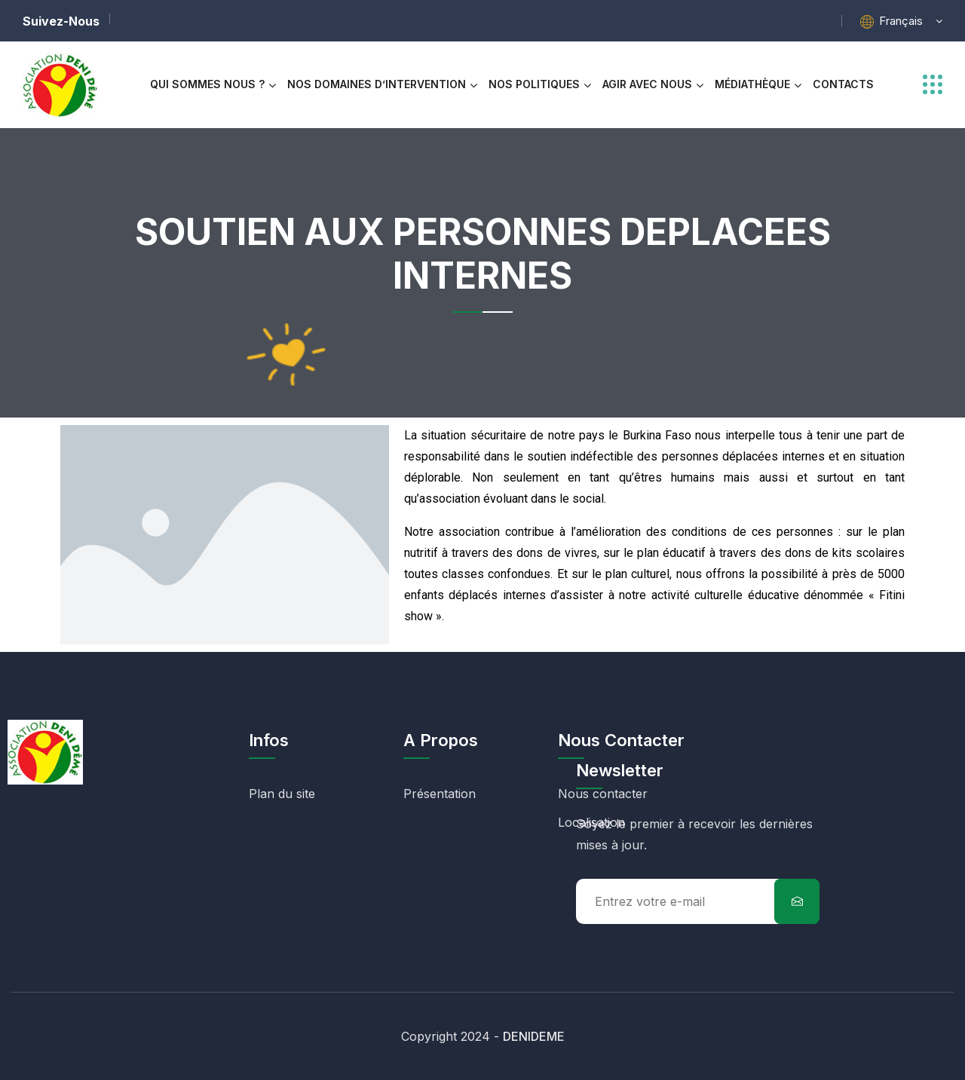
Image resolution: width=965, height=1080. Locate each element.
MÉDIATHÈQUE (752, 84)
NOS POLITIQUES (534, 84)
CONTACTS (843, 84)
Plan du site (282, 793)
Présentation (439, 793)
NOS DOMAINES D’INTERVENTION (376, 84)
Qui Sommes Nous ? (207, 84)
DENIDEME (534, 1036)
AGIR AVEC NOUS (647, 84)
